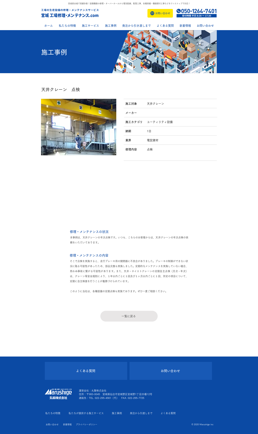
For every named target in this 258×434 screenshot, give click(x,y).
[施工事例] (117, 413)
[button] (185, 25)
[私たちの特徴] (54, 413)
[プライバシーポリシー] (86, 424)
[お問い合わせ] (160, 13)
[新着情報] (67, 424)
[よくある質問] (86, 371)
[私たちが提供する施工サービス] (87, 413)
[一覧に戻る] (129, 316)
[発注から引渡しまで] (142, 413)
